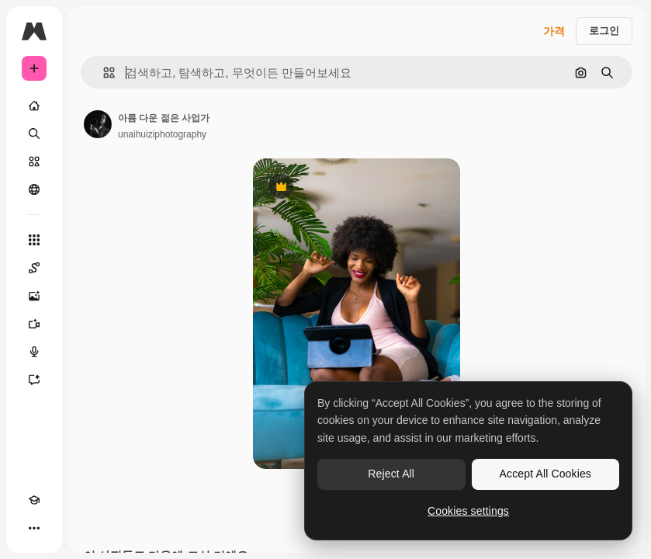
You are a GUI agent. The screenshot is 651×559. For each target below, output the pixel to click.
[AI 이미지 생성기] (34, 295)
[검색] (34, 133)
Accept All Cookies (545, 473)
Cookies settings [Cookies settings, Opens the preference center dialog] (468, 511)
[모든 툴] (34, 239)
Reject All (391, 473)
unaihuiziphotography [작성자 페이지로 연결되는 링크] (162, 134)
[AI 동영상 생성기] (34, 323)
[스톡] (34, 161)
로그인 (604, 30)
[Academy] (34, 500)
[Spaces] (34, 267)
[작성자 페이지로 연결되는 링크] (98, 124)
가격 (554, 31)
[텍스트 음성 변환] (34, 351)
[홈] (34, 105)
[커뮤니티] (34, 189)
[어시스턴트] (34, 379)
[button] (102, 72)
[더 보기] (34, 528)
